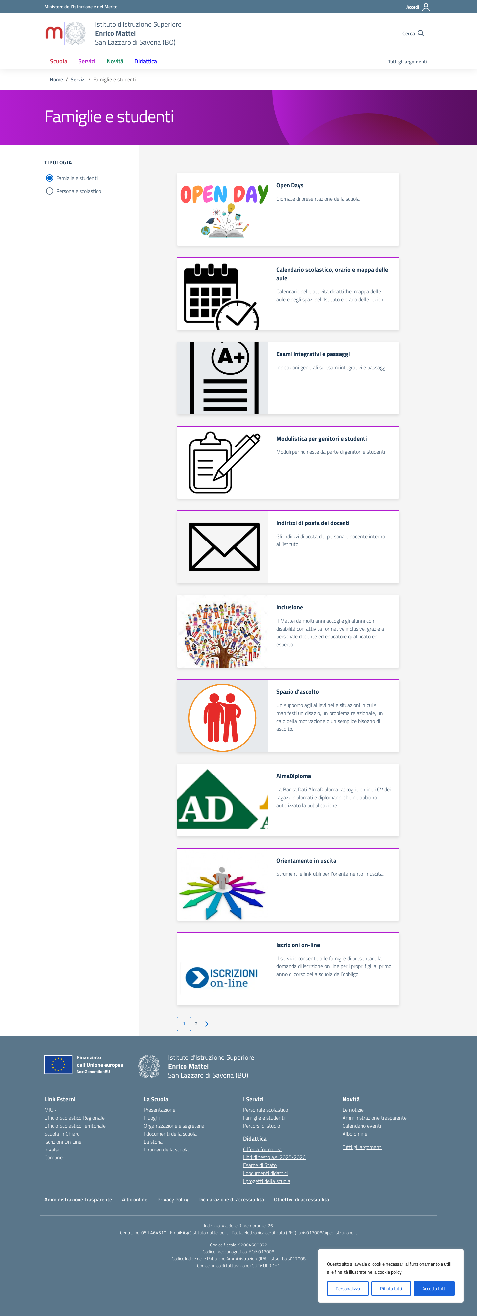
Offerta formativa (262, 1149)
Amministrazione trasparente (375, 1118)
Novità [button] (115, 61)
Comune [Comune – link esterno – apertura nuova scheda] (53, 1157)
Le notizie (353, 1110)
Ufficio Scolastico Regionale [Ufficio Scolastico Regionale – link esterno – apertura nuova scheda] (74, 1118)
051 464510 (153, 1232)
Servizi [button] (87, 61)
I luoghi (152, 1118)
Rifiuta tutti (391, 1288)
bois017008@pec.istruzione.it (327, 1232)
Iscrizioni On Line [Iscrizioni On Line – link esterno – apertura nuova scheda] (62, 1142)
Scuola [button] (58, 61)
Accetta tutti (434, 1288)
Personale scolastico (78, 191)
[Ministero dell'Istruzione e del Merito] (80, 6)
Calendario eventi (362, 1126)
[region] (391, 1276)
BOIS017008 (261, 1251)
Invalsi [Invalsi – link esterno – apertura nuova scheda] (51, 1149)
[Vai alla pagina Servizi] (78, 79)
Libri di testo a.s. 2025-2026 (274, 1157)
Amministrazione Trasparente (78, 1199)
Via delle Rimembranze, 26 (247, 1225)
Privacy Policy (172, 1199)
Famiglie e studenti (77, 178)
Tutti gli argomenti (407, 61)
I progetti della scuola (266, 1181)
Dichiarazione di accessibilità (231, 1199)
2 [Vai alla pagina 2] (196, 1023)
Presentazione (159, 1110)
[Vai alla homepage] (65, 33)
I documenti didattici (265, 1173)
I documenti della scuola (170, 1134)
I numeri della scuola (166, 1149)
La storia (153, 1142)
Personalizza (348, 1288)
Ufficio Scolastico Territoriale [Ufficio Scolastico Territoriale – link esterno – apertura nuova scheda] (75, 1126)
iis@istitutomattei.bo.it (205, 1232)
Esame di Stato (260, 1165)
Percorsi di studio (261, 1126)
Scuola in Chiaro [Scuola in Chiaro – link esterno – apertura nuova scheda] (62, 1134)
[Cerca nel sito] (413, 33)
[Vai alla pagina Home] (56, 79)
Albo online (355, 1134)
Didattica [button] (145, 61)
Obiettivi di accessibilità (301, 1199)
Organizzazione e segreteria (174, 1126)
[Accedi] (418, 7)
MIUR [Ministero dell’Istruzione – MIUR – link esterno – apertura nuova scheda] (50, 1110)
